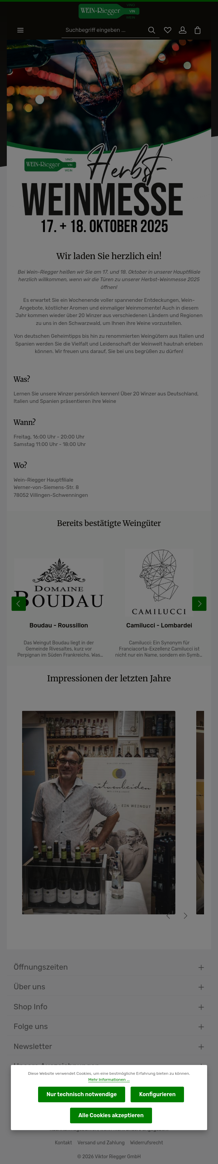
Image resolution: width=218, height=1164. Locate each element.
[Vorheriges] (169, 917)
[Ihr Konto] (181, 30)
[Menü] (21, 30)
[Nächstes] (185, 917)
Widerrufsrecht (145, 1143)
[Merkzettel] (165, 30)
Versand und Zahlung (101, 1143)
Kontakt (65, 1143)
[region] (109, 819)
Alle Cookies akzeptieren (111, 1115)
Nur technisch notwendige (82, 1094)
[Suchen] (148, 30)
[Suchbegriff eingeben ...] (103, 30)
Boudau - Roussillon (73, 626)
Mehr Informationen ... (109, 1079)
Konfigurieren (156, 1094)
